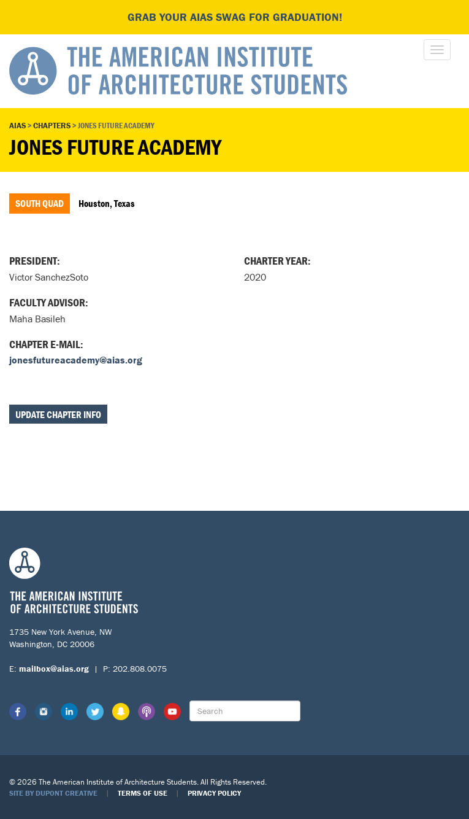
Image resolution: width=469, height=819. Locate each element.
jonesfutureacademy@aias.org (75, 360)
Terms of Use (142, 793)
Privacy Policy (214, 793)
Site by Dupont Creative (53, 793)
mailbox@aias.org (54, 668)
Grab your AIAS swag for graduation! (235, 17)
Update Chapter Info (58, 414)
